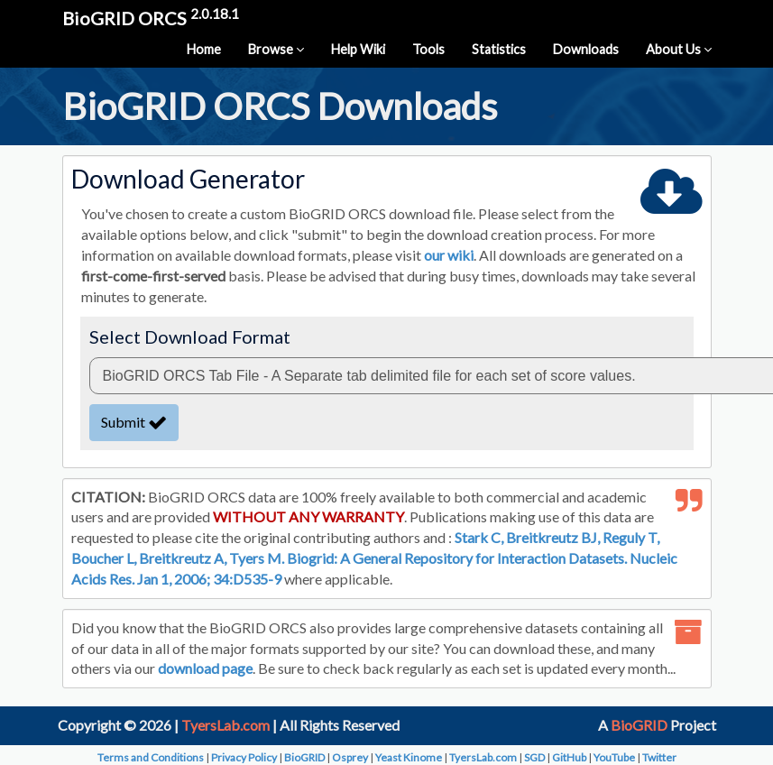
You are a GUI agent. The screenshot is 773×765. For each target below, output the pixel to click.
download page (205, 668)
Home (204, 49)
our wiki (449, 254)
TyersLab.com (225, 724)
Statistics (499, 49)
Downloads (586, 49)
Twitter (659, 757)
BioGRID (639, 724)
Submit (134, 421)
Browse (276, 49)
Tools (428, 49)
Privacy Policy (244, 757)
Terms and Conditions (150, 757)
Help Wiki (358, 49)
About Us (679, 49)
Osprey (350, 757)
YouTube (614, 757)
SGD (534, 757)
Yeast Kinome (408, 757)
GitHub (569, 757)
